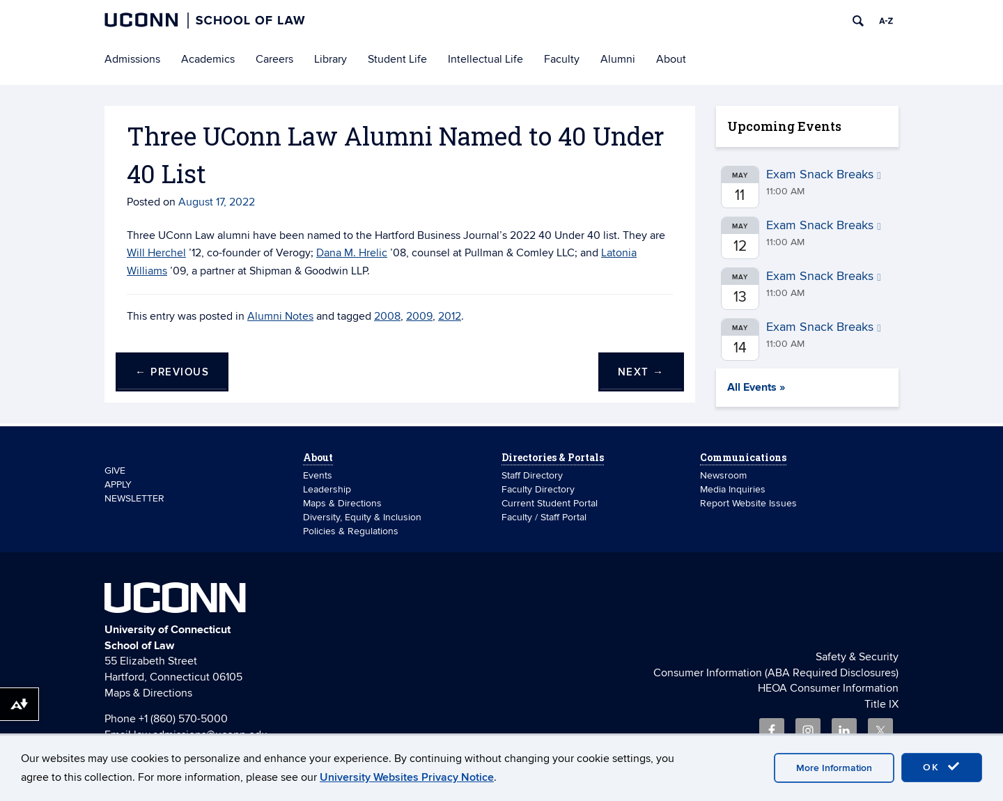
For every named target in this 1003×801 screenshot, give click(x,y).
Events (317, 475)
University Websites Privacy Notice (407, 777)
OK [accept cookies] (942, 767)
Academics (208, 59)
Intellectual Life (485, 59)
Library (330, 59)
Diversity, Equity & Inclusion (362, 517)
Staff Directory (532, 475)
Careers (274, 59)
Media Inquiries (732, 489)
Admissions (132, 59)
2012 (449, 316)
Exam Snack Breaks (823, 174)
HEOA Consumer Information (828, 688)
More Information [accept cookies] (834, 768)
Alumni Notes (280, 316)
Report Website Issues (748, 503)
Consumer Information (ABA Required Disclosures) (776, 673)
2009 (419, 316)
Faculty (562, 59)
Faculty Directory (538, 489)
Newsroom (724, 475)
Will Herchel (156, 253)
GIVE (114, 470)
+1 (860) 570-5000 (183, 719)
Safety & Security (857, 657)
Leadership (327, 489)
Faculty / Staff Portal (544, 517)
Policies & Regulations (350, 531)
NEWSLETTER (134, 498)
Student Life (397, 59)
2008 (387, 316)
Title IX (881, 704)
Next (641, 372)
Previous (172, 372)
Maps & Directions (342, 503)
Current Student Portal (550, 503)
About (671, 59)
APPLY (118, 484)
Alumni (617, 59)
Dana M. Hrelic (351, 253)
